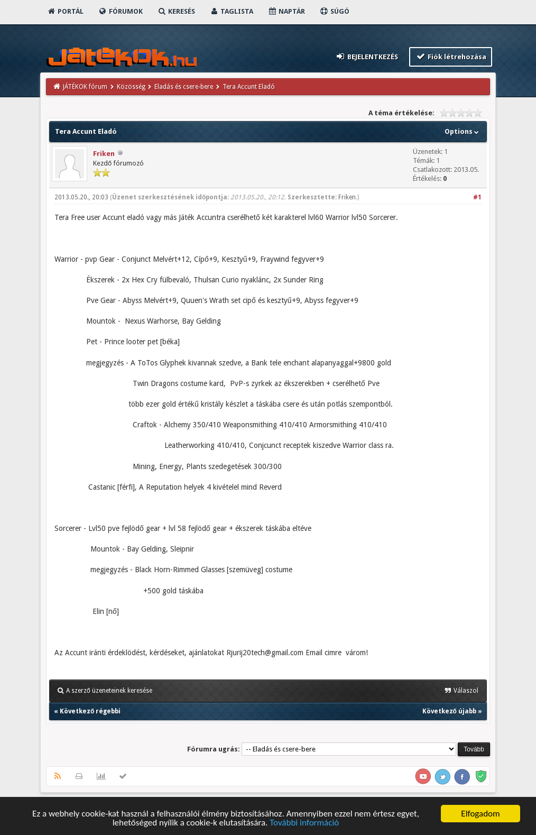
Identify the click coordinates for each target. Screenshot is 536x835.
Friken (104, 154)
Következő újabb (449, 711)
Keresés (176, 11)
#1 (477, 197)
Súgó (334, 11)
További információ (304, 823)
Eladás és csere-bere (183, 86)
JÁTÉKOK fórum (85, 86)
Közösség (131, 86)
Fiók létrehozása (450, 56)
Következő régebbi (90, 711)
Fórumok (120, 11)
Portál (65, 11)
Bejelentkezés (367, 56)
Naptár (286, 11)
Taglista (231, 11)
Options (463, 131)
